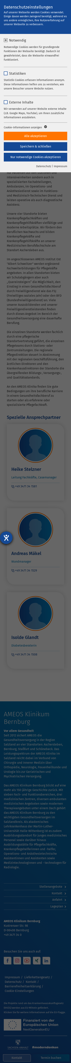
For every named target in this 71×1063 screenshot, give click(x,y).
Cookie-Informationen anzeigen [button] (25, 127)
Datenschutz (43, 166)
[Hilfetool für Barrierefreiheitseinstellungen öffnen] (6, 538)
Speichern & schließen (35, 146)
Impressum (60, 166)
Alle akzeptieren (35, 136)
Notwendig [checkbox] (17, 40)
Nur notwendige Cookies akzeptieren (35, 157)
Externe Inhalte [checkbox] (21, 102)
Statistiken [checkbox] (17, 73)
